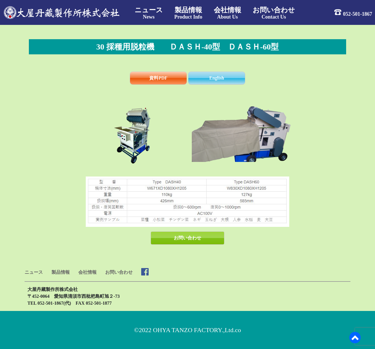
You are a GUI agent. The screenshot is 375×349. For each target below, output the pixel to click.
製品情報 (60, 272)
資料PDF (158, 78)
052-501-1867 (357, 13)
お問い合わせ (187, 237)
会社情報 (87, 272)
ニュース (34, 272)
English (216, 78)
